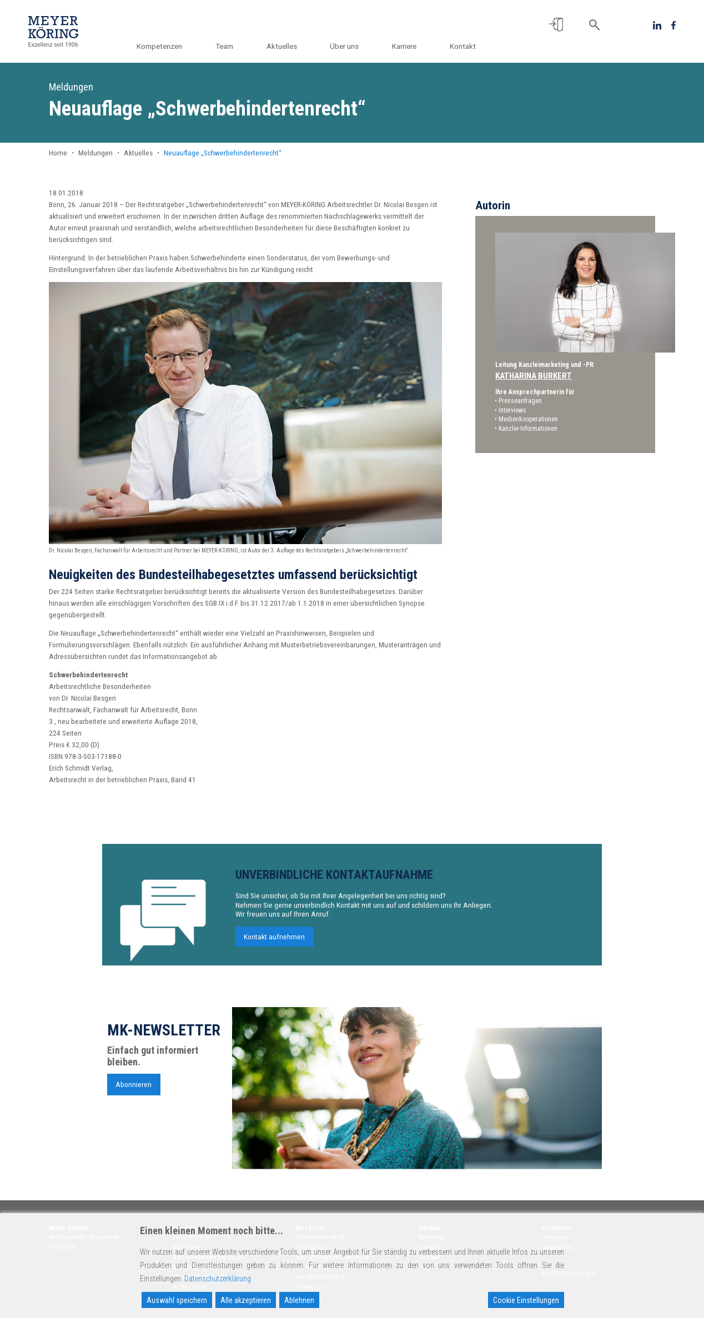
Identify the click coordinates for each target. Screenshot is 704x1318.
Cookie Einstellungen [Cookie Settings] (526, 1300)
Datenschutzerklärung (217, 1278)
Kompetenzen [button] (169, 46)
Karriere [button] (406, 46)
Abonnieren (133, 1091)
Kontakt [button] (463, 46)
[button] (556, 24)
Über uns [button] (348, 46)
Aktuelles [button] (287, 46)
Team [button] (232, 46)
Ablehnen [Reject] (299, 1300)
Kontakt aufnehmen (274, 943)
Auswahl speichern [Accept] (177, 1300)
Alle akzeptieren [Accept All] (245, 1300)
